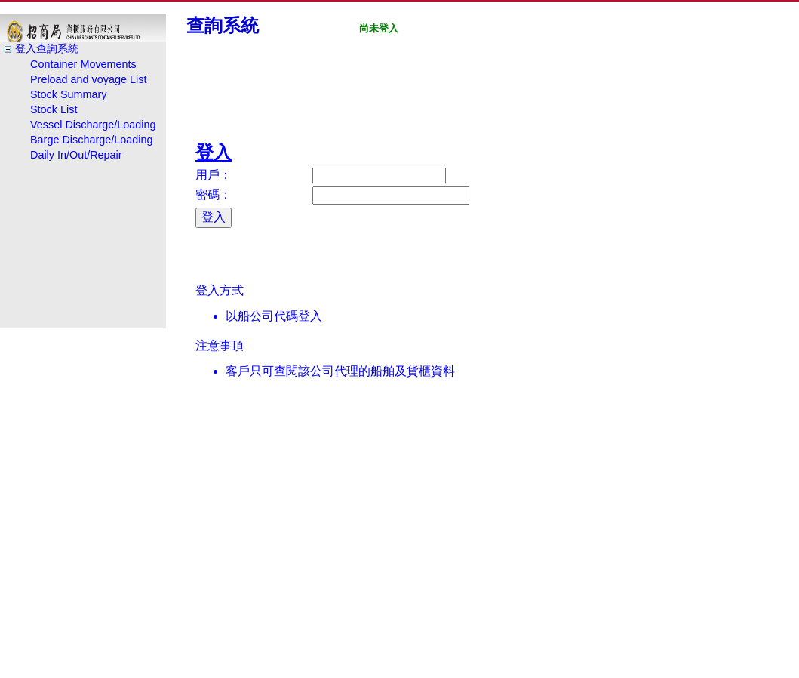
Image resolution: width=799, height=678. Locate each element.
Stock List (53, 109)
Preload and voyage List (88, 79)
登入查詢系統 (46, 48)
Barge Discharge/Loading (91, 140)
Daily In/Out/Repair (76, 155)
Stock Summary (68, 94)
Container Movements (83, 64)
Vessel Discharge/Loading (92, 125)
